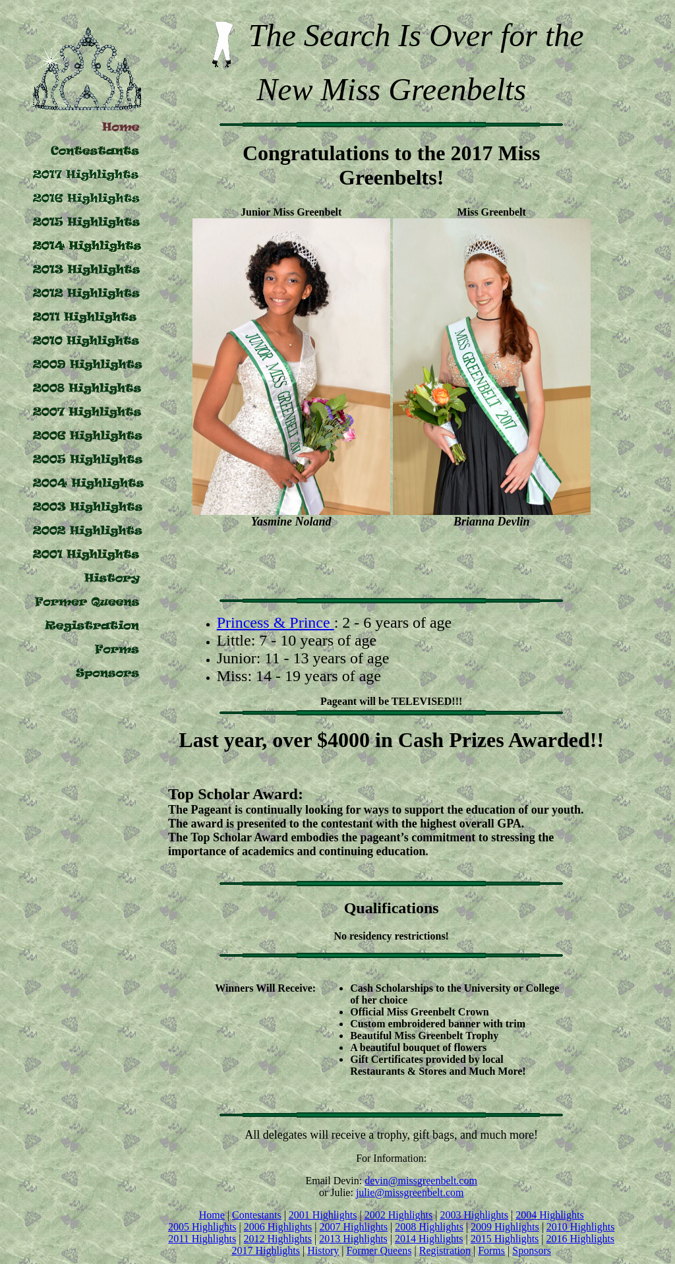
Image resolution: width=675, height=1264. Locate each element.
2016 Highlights (580, 1238)
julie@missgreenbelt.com (410, 1192)
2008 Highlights (429, 1226)
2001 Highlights (323, 1214)
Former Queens (378, 1250)
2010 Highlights (580, 1226)
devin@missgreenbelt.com (421, 1180)
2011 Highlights (202, 1238)
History (323, 1250)
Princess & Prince (275, 622)
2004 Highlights (549, 1214)
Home (212, 1214)
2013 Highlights (353, 1238)
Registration (445, 1250)
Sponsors (531, 1250)
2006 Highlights (278, 1226)
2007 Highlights (354, 1226)
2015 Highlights (505, 1238)
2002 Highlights (399, 1214)
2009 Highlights (505, 1226)
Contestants (256, 1214)
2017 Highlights (265, 1250)
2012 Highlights (277, 1238)
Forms (491, 1250)
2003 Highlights (474, 1214)
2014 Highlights (429, 1238)
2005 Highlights (202, 1226)
